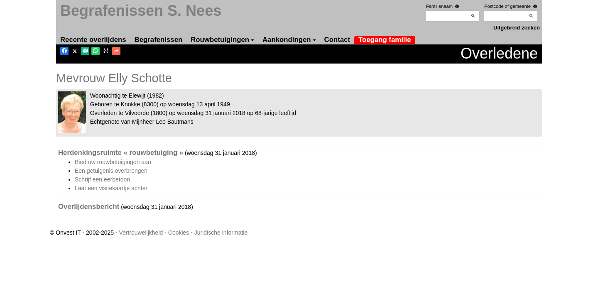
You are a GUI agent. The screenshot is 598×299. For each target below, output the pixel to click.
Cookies (178, 232)
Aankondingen (289, 40)
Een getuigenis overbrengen (111, 170)
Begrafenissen (159, 40)
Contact (337, 40)
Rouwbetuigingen (222, 40)
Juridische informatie (221, 232)
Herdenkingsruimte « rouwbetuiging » (120, 153)
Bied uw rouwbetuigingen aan (113, 162)
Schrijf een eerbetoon (102, 179)
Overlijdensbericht (88, 207)
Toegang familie (384, 40)
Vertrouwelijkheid (141, 232)
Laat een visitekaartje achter (111, 188)
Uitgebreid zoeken (516, 28)
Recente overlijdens (93, 40)
